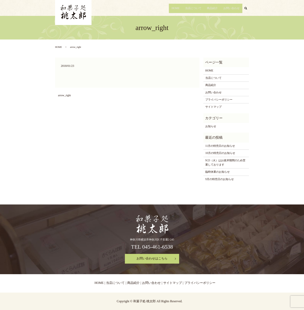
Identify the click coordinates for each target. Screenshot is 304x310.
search (247, 8)
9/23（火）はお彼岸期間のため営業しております (225, 162)
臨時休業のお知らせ (217, 171)
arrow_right (64, 95)
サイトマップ (213, 106)
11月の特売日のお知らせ (220, 145)
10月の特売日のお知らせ (220, 153)
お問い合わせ (231, 8)
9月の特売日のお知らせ (219, 179)
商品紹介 (211, 8)
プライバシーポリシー (218, 99)
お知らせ (210, 126)
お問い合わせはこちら (152, 258)
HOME (172, 8)
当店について (191, 8)
